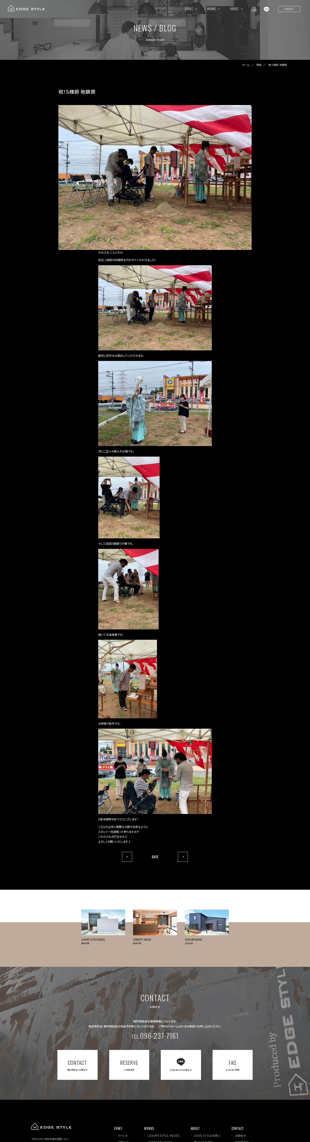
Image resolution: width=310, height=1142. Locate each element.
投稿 (258, 65)
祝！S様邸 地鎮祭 (277, 65)
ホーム (245, 65)
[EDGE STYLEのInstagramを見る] (254, 8)
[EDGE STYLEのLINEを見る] (266, 8)
